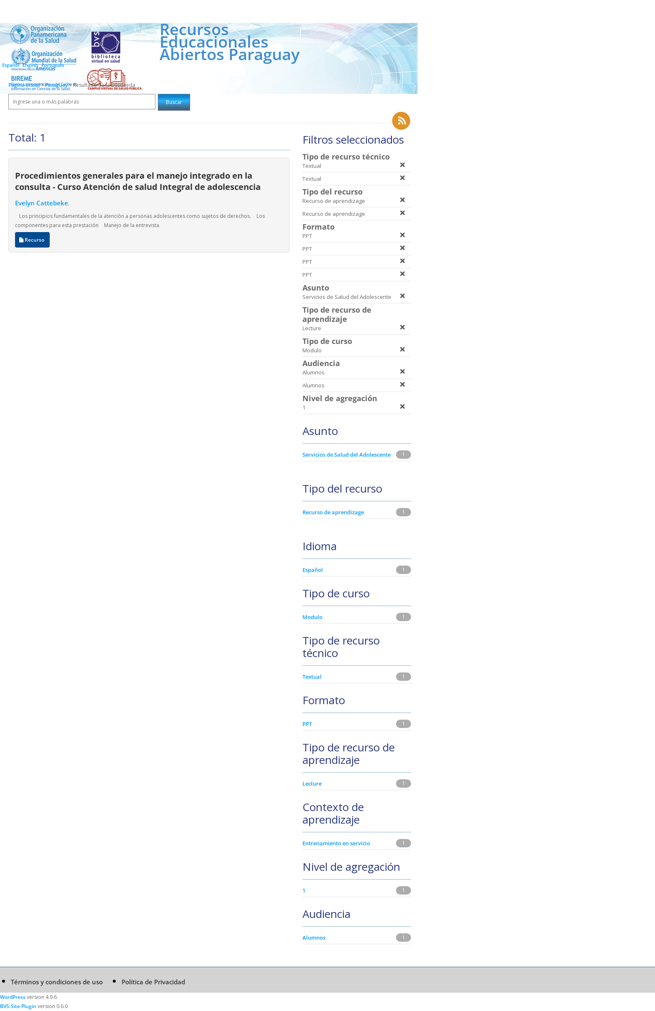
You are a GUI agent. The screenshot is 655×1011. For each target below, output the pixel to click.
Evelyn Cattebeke (41, 203)
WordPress (12, 997)
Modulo (312, 617)
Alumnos (313, 937)
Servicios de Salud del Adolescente (346, 454)
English (30, 65)
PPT (307, 724)
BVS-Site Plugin (18, 1006)
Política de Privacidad (153, 982)
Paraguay (57, 84)
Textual (312, 676)
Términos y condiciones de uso (57, 982)
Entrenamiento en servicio (336, 843)
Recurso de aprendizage (333, 512)
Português (52, 65)
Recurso (32, 239)
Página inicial (24, 84)
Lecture (312, 783)
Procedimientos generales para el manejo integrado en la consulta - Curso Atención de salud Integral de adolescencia (138, 180)
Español (10, 65)
